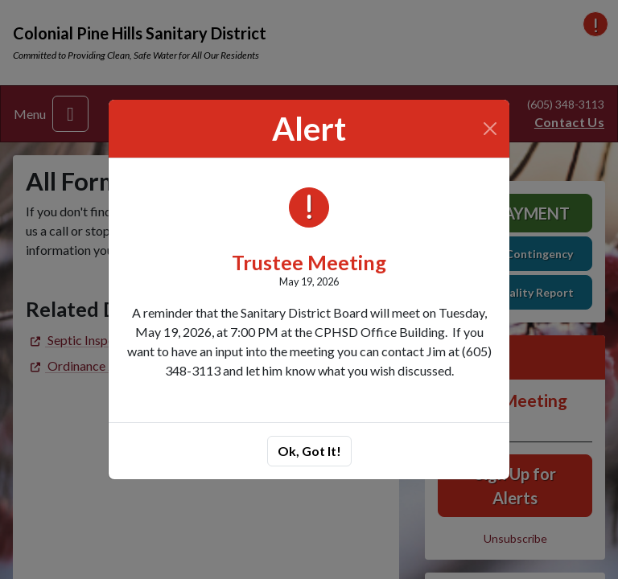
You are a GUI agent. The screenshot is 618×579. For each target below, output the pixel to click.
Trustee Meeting (309, 262)
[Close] (490, 129)
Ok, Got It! (309, 450)
